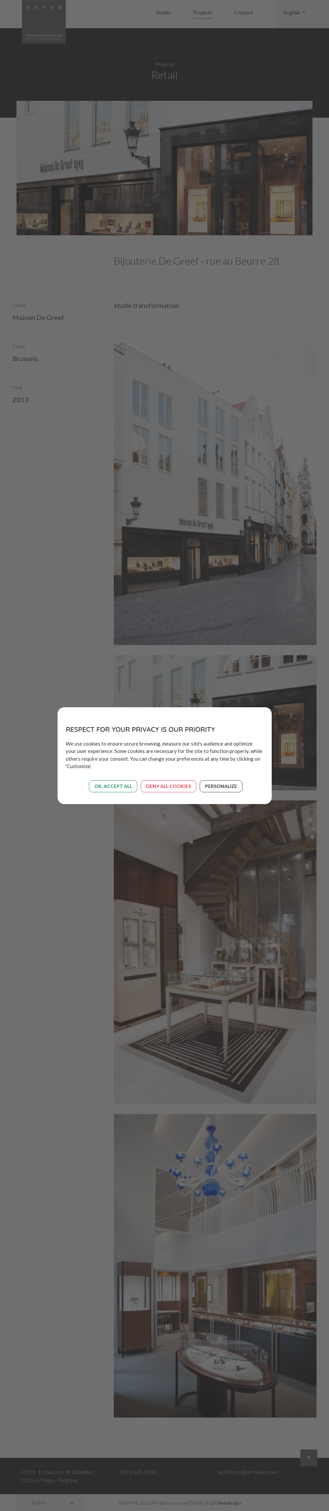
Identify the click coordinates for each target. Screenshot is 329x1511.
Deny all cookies (168, 786)
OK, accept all (113, 786)
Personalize (221, 786)
